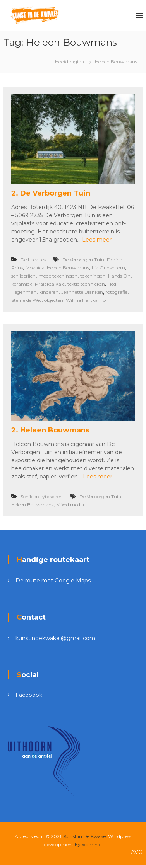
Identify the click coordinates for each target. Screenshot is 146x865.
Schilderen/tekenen (42, 496)
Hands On (119, 276)
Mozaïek (35, 268)
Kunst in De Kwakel (85, 836)
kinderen (48, 292)
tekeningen (92, 276)
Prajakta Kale (50, 284)
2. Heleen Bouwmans (50, 430)
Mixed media (70, 504)
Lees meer (97, 239)
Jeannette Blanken (82, 292)
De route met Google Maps (53, 580)
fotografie (116, 292)
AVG (137, 852)
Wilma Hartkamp (86, 300)
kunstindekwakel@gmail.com (55, 638)
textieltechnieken (86, 284)
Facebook (28, 694)
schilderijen (23, 276)
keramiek (21, 284)
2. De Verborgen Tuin (50, 193)
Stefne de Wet (26, 300)
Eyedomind (87, 844)
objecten (53, 300)
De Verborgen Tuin (83, 259)
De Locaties (33, 259)
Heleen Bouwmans (68, 268)
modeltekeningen (57, 276)
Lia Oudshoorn (108, 268)
